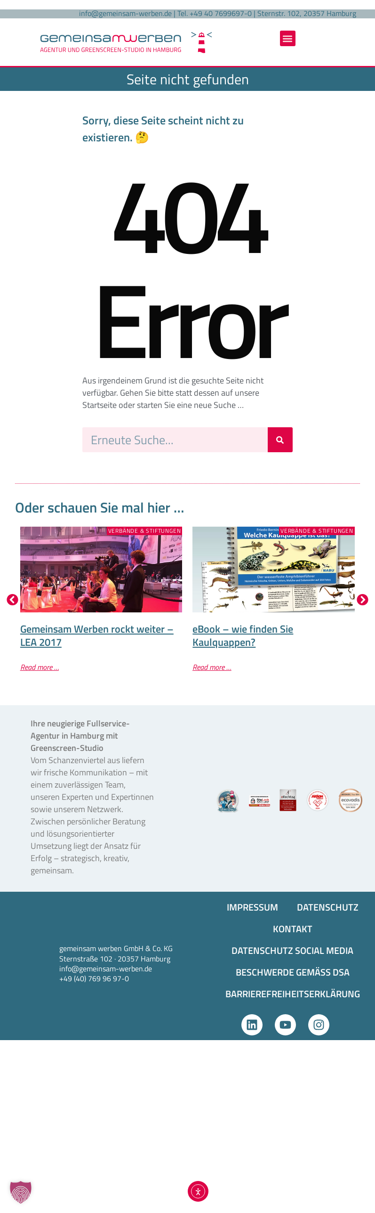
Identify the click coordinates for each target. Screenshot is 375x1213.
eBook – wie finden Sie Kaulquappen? (242, 635)
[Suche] (280, 439)
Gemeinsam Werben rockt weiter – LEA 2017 (97, 635)
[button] (287, 38)
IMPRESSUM (252, 907)
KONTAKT (292, 928)
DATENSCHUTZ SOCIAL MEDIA (292, 950)
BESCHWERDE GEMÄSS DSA (293, 972)
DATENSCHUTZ (328, 907)
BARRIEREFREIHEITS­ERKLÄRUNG (292, 993)
